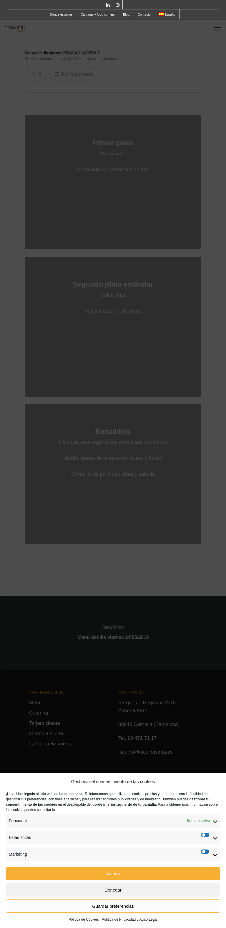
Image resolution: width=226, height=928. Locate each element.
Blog (126, 14)
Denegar (113, 889)
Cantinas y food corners (98, 14)
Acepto (113, 873)
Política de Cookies (84, 919)
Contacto (144, 14)
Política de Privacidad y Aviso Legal (129, 919)
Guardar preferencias (113, 906)
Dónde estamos (61, 14)
